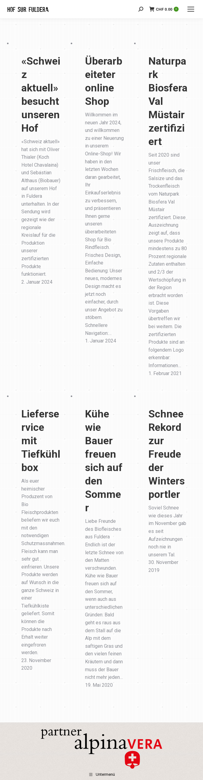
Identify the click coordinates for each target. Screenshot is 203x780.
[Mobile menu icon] (191, 9)
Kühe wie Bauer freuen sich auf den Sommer (104, 461)
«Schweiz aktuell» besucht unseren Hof (40, 94)
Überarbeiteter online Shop (103, 81)
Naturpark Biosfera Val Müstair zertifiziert (167, 101)
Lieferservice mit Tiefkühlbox (40, 440)
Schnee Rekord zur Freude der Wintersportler (166, 454)
